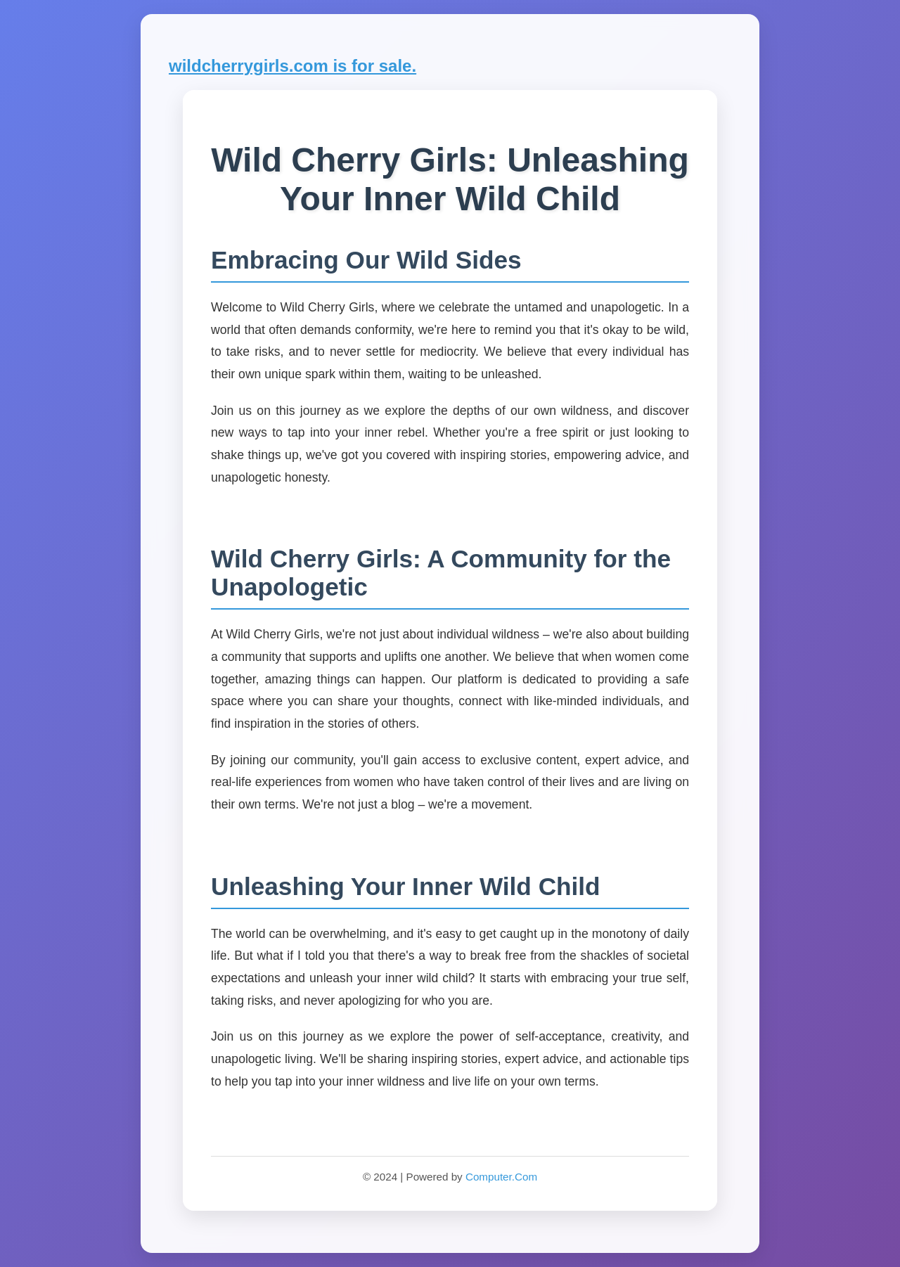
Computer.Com (501, 1177)
